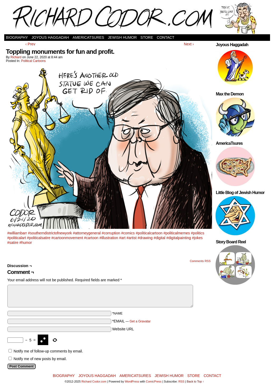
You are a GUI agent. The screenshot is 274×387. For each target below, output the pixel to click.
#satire (12, 242)
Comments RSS (200, 261)
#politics (197, 233)
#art (122, 238)
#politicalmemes (177, 233)
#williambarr (17, 233)
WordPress (132, 381)
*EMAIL (131, 321)
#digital (159, 238)
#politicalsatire (38, 238)
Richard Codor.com (93, 381)
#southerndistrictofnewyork (50, 233)
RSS (181, 381)
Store (147, 37)
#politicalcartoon (149, 233)
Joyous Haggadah (50, 37)
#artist (132, 238)
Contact (166, 37)
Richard (16, 57)
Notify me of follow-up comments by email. (48, 351)
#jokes (197, 238)
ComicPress (153, 381)
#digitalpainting (178, 238)
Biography (17, 37)
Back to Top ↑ (195, 381)
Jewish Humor (122, 37)
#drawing (145, 238)
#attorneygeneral (87, 233)
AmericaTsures (88, 37)
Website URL (123, 329)
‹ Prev (30, 44)
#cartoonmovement (67, 238)
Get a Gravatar (140, 321)
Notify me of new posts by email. (40, 359)
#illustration (108, 238)
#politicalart (16, 238)
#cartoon (91, 238)
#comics (127, 233)
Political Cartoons (33, 61)
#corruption (111, 233)
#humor (25, 242)
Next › (189, 44)
